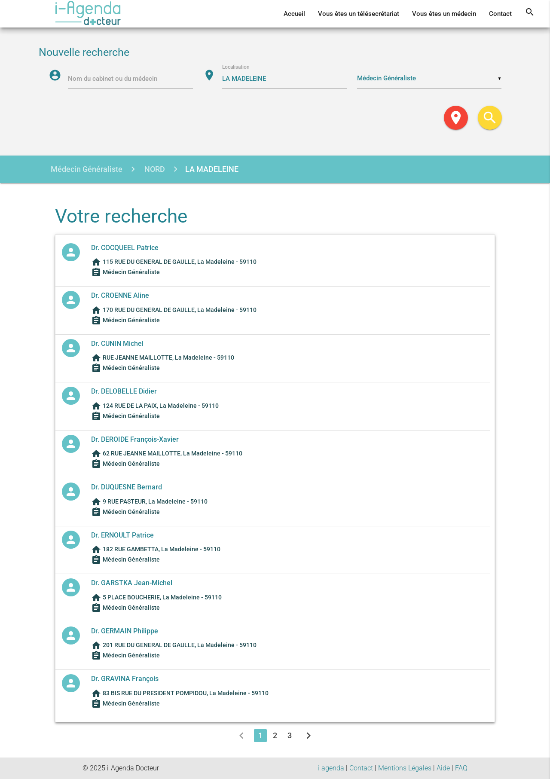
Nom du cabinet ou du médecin (112, 78)
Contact (500, 14)
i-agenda (331, 768)
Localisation (236, 67)
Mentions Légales (404, 768)
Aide (443, 768)
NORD (154, 169)
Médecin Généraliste (86, 169)
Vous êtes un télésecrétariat (358, 14)
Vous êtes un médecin (444, 14)
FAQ (461, 768)
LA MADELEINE (211, 169)
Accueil (294, 14)
